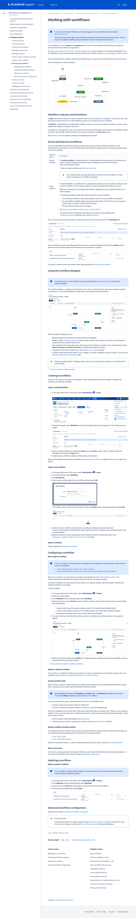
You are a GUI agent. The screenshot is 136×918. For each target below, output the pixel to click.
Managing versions (18, 54)
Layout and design (16, 31)
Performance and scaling (18, 102)
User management (16, 34)
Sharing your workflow (21, 73)
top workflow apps (87, 824)
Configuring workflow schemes (24, 70)
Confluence (58, 900)
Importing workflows (70, 546)
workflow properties (70, 340)
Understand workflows (97, 869)
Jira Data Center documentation (20, 99)
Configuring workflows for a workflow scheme (83, 675)
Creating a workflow (66, 215)
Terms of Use (101, 912)
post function (85, 719)
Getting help (14, 109)
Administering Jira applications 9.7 (20, 13)
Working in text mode (89, 168)
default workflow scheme (107, 577)
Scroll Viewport (68, 900)
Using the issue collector (20, 60)
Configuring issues (18, 44)
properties (101, 121)
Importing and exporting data (19, 89)
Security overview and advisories (21, 106)
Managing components (19, 50)
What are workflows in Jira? (99, 857)
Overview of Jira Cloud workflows (101, 884)
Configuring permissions (20, 47)
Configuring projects (17, 37)
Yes (63, 840)
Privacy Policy (89, 912)
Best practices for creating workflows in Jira (105, 880)
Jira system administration (19, 96)
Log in (125, 5)
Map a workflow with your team (100, 865)
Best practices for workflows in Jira (102, 861)
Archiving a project (18, 83)
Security (111, 912)
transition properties (115, 742)
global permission (103, 281)
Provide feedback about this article (83, 840)
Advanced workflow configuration (25, 76)
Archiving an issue (18, 80)
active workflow (67, 184)
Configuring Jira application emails (21, 93)
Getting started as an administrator (21, 24)
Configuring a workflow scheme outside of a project (69, 537)
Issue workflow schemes (98, 872)
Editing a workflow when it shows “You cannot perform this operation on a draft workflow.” (87, 571)
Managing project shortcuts (21, 86)
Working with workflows (20, 63)
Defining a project (18, 40)
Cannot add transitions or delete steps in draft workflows (82, 209)
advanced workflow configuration (101, 822)
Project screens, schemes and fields (24, 57)
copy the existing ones (82, 51)
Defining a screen (57, 135)
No (67, 840)
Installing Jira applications (18, 27)
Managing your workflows (22, 67)
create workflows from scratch (64, 51)
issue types (106, 53)
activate (94, 215)
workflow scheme (122, 53)
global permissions (60, 34)
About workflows (96, 853)
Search (118, 5)
